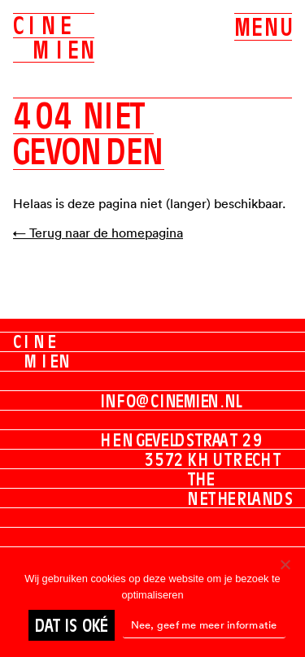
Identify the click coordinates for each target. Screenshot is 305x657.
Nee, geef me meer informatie (204, 625)
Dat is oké (71, 625)
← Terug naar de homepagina (98, 232)
